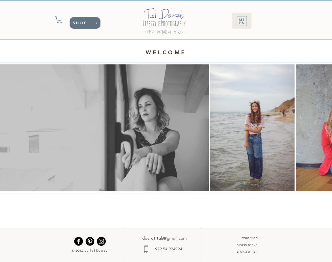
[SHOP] (85, 23)
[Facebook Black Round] (78, 241)
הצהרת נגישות (247, 251)
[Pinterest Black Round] (90, 241)
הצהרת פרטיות (247, 244)
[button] (59, 19)
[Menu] (242, 21)
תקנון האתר (249, 238)
